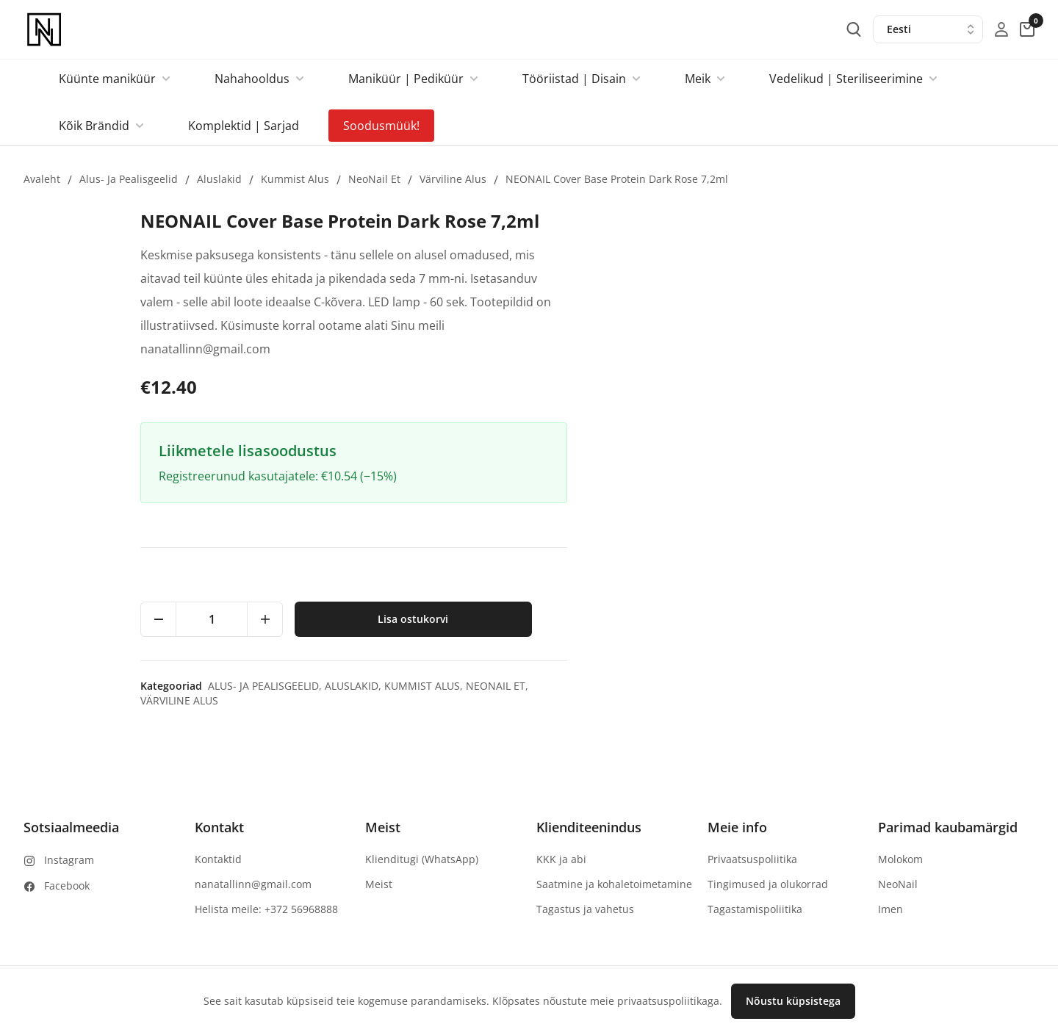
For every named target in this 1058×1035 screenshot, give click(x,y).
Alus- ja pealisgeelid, (734, 686)
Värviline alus (453, 179)
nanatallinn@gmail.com (253, 884)
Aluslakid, (822, 686)
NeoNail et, (965, 686)
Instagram (69, 860)
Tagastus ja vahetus (585, 909)
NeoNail (898, 884)
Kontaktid (218, 859)
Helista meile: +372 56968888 (266, 909)
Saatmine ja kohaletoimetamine (614, 884)
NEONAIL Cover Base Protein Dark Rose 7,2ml (616, 179)
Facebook (67, 885)
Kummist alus (295, 179)
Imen (890, 909)
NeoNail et (374, 179)
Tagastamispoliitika (755, 909)
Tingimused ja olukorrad (768, 884)
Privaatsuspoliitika (752, 859)
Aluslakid (219, 179)
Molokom (900, 859)
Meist (378, 884)
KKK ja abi (561, 859)
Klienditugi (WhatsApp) (421, 859)
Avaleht (42, 179)
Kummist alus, (893, 686)
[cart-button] (1027, 29)
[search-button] (853, 29)
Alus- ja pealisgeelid (128, 179)
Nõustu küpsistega (793, 1001)
